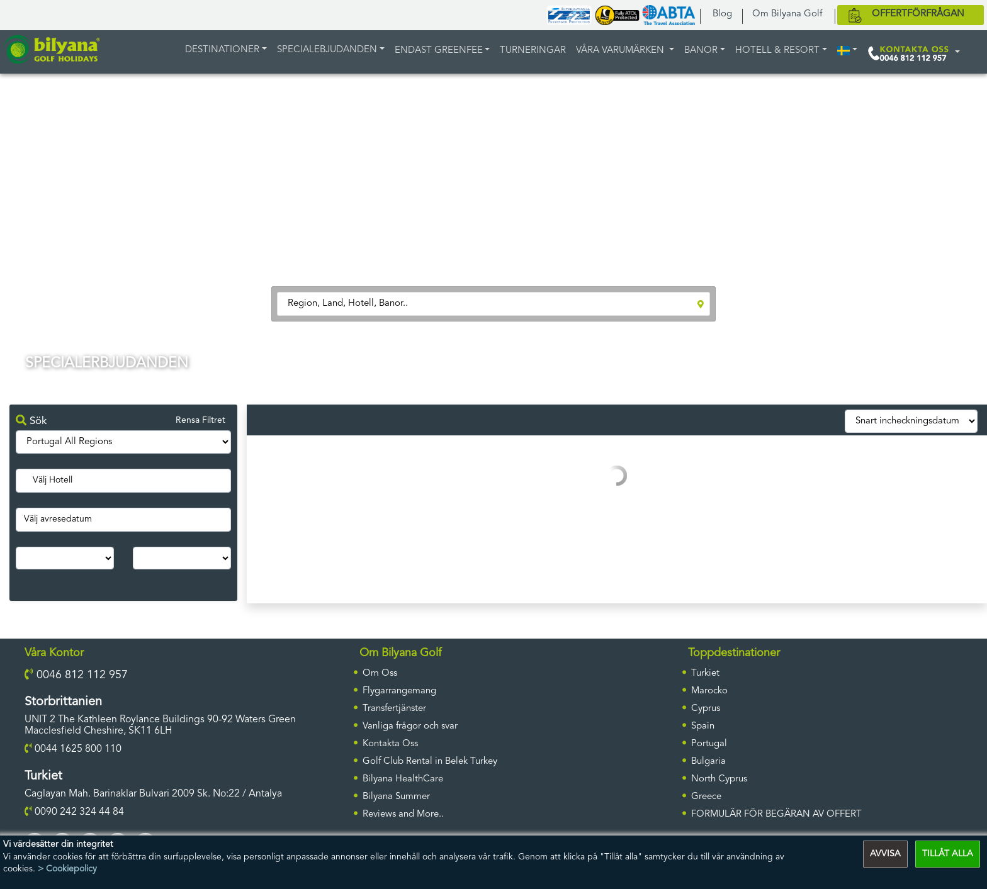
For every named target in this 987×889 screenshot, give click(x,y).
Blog (722, 14)
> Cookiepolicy (67, 868)
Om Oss (380, 673)
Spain (702, 726)
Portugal (709, 744)
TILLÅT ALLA (947, 853)
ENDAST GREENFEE (439, 50)
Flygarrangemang (399, 691)
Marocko (709, 691)
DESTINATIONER (222, 50)
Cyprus (705, 708)
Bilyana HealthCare (403, 779)
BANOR (701, 50)
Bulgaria (708, 761)
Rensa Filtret (200, 420)
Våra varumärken (621, 50)
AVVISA (885, 853)
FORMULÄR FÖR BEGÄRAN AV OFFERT (776, 814)
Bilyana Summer (396, 797)
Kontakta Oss (390, 744)
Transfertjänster (394, 708)
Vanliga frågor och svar (410, 726)
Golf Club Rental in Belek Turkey (430, 761)
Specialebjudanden (327, 50)
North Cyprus (719, 779)
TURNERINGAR (533, 50)
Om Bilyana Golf (787, 14)
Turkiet (705, 673)
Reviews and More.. (403, 814)
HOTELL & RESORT (777, 50)
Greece (706, 797)
